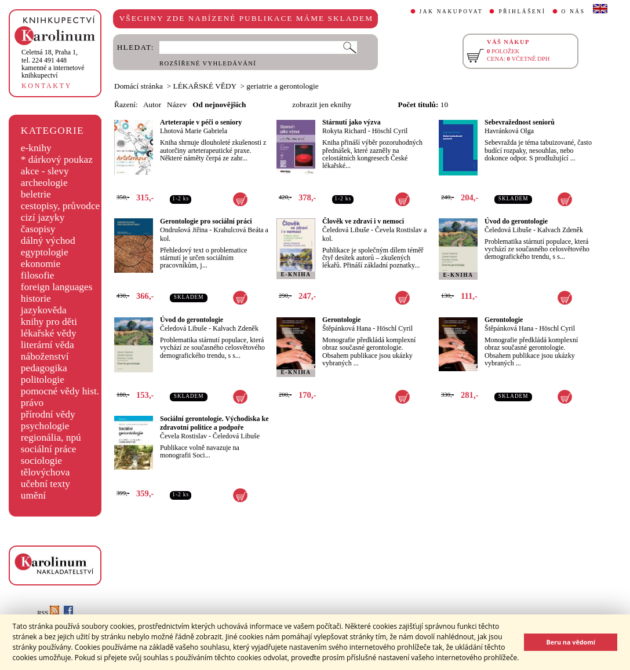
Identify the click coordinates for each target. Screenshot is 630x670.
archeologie (44, 182)
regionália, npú (51, 437)
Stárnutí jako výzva (351, 122)
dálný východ (48, 240)
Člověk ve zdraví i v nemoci (363, 221)
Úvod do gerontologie (516, 221)
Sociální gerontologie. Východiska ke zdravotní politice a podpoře (214, 423)
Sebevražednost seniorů (520, 122)
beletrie (36, 194)
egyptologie (44, 252)
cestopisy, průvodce (60, 205)
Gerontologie (341, 320)
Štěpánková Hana (346, 328)
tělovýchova (45, 472)
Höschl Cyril (390, 131)
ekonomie (40, 263)
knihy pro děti (49, 321)
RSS (48, 613)
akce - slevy (45, 171)
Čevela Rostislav (183, 436)
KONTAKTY (46, 86)
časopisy (38, 229)
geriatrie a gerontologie (282, 86)
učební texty (45, 483)
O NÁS (573, 11)
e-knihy (36, 147)
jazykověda (44, 310)
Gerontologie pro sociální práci (206, 221)
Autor (152, 104)
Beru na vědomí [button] (570, 642)
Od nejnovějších (219, 104)
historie (36, 298)
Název (177, 104)
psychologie (45, 425)
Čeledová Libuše (345, 230)
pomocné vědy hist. (60, 391)
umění (33, 495)
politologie (42, 379)
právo (32, 402)
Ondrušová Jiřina (183, 230)
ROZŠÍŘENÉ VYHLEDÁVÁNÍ (207, 63)
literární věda (47, 344)
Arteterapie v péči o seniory (201, 122)
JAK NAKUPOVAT (451, 11)
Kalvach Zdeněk (560, 230)
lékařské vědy (49, 333)
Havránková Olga (509, 131)
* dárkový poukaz (57, 159)
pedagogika (44, 368)
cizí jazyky (43, 217)
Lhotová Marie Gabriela (193, 131)
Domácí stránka (138, 86)
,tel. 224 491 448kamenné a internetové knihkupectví (53, 63)
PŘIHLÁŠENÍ (521, 11)
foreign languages (57, 286)
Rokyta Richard (344, 131)
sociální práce (49, 449)
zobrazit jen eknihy (321, 104)
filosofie (37, 275)
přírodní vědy (48, 414)
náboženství (45, 356)
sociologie (41, 460)
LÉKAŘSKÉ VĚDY (204, 86)
